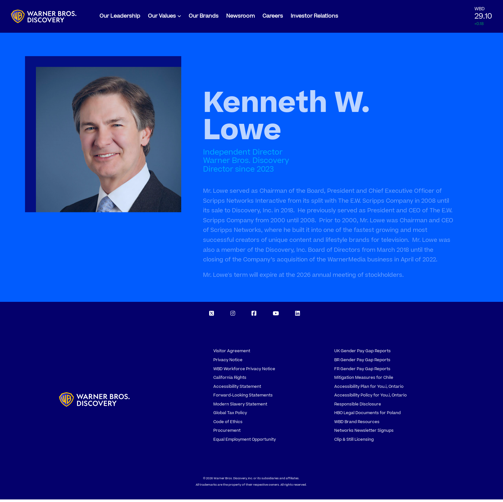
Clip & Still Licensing (354, 442)
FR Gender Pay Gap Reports (362, 371)
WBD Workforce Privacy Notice (244, 371)
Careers (272, 17)
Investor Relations (314, 17)
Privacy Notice (228, 362)
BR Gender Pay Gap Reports (362, 362)
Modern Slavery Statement (240, 407)
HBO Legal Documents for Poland (367, 416)
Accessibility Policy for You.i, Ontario (370, 398)
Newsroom (240, 17)
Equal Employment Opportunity (244, 442)
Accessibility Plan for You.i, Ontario (369, 389)
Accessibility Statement (237, 389)
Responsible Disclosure (357, 407)
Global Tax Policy (230, 416)
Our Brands (203, 17)
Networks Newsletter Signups (364, 433)
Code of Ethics (228, 424)
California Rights (229, 380)
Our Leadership (119, 17)
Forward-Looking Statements (243, 398)
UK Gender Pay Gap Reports (362, 354)
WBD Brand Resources (356, 424)
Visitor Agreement (231, 354)
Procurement (227, 433)
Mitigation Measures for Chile (363, 380)
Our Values (162, 17)
